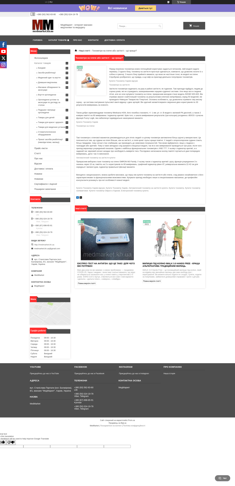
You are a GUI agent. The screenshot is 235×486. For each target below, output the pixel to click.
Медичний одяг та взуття (49, 77)
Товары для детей (46, 117)
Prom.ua (131, 420)
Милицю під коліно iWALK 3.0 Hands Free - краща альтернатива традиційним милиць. (171, 264)
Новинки (38, 179)
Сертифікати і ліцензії (45, 184)
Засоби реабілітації (47, 73)
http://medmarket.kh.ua (44, 245)
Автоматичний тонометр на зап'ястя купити (95, 158)
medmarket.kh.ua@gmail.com (47, 248)
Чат (223, 478)
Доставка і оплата (114, 40)
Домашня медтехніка (47, 82)
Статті (37, 153)
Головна (37, 40)
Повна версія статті (86, 283)
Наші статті (84, 50)
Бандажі (41, 68)
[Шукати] (159, 26)
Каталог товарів (57, 40)
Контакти (93, 40)
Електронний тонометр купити (134, 191)
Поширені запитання (45, 189)
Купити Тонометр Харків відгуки (123, 81)
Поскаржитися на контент (111, 426)
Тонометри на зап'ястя (119, 85)
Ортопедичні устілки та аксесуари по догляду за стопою (49, 102)
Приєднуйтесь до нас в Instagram (134, 373)
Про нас (77, 40)
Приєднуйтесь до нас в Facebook (89, 373)
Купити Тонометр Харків (87, 122)
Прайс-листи (41, 148)
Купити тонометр (176, 188)
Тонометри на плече (85, 126)
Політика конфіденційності (134, 426)
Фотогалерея (41, 58)
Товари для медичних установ (51, 127)
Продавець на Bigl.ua (117, 423)
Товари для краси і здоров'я (50, 122)
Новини (38, 173)
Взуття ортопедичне (47, 95)
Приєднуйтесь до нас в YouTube (44, 373)
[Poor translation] (11, 442)
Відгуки (38, 163)
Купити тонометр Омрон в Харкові (104, 191)
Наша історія (169, 373)
